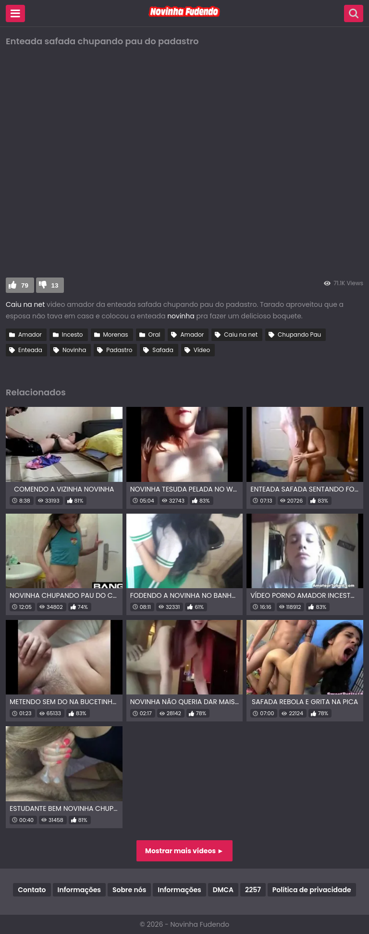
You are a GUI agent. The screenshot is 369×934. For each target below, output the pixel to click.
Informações (79, 890)
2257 (253, 890)
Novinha (74, 350)
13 (55, 285)
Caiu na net (25, 304)
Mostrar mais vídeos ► (184, 851)
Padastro (119, 350)
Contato (32, 890)
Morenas (115, 334)
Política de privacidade (311, 890)
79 (24, 285)
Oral (154, 334)
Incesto (72, 334)
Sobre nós (129, 890)
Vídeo (202, 350)
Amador (30, 334)
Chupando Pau (299, 334)
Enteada (30, 350)
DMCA (223, 890)
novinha (181, 316)
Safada (162, 350)
